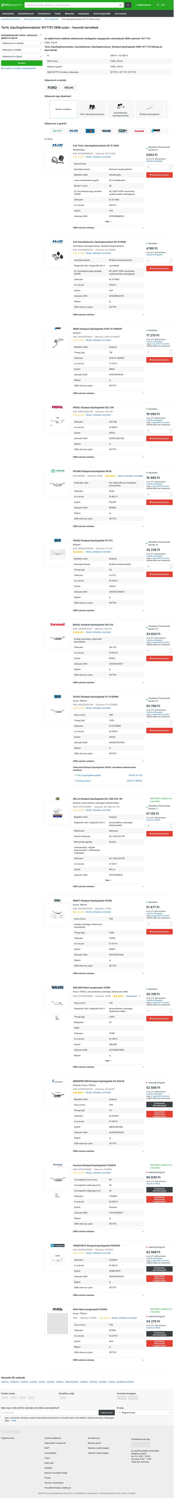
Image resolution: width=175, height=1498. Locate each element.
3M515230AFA (71, 1382)
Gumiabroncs (44, 13)
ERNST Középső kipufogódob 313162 (108, 902)
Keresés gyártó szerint (32, 19)
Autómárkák (8, 13)
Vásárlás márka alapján (98, 1453)
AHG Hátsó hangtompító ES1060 (108, 1311)
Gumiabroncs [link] (94, 1438)
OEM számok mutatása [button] (83, 227)
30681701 (14, 1382)
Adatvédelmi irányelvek (55, 1443)
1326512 (59, 1382)
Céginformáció (7, 1438)
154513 (42, 1382)
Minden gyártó (94, 1443)
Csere (47, 1458)
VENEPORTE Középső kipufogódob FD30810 (96, 1245)
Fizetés (48, 1478)
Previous (47, 109)
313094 (111, 1382)
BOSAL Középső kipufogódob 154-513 (93, 624)
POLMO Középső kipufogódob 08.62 (92, 471)
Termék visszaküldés (54, 1483)
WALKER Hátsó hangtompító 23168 (108, 989)
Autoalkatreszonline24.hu (11, 19)
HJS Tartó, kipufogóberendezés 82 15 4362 (108, 147)
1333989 (103, 1382)
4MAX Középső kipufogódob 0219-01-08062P (108, 330)
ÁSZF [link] (47, 1448)
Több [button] (13, 1420)
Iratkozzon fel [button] (107, 1412)
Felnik (58, 13)
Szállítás (48, 1468)
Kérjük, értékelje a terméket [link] (98, 157)
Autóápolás (83, 13)
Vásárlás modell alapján (98, 1448)
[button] (120, 5)
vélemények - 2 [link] (133, 996)
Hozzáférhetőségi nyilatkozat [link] (58, 1488)
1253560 (50, 1382)
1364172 (5, 1382)
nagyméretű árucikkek (160, 344)
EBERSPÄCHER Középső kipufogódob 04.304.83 (108, 1083)
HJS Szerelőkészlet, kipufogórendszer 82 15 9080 (108, 244)
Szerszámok (120, 13)
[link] (164, 5)
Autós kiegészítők (102, 13)
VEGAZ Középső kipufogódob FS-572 (108, 542)
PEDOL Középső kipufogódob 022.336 (93, 407)
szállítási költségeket (154, 161)
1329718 (24, 1382)
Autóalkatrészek (25, 13)
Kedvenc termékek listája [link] (56, 1473)
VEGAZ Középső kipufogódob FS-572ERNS (108, 698)
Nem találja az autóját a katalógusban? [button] (18, 68)
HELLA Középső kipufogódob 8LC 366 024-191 (108, 800)
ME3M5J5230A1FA (125, 1382)
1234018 (33, 1382)
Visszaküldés (50, 1453)
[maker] (21, 43)
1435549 (93, 1382)
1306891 (84, 1382)
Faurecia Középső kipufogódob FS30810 (94, 1165)
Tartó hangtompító (51, 19)
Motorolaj (69, 13)
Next (170, 109)
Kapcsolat (49, 1463)
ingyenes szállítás (153, 820)
